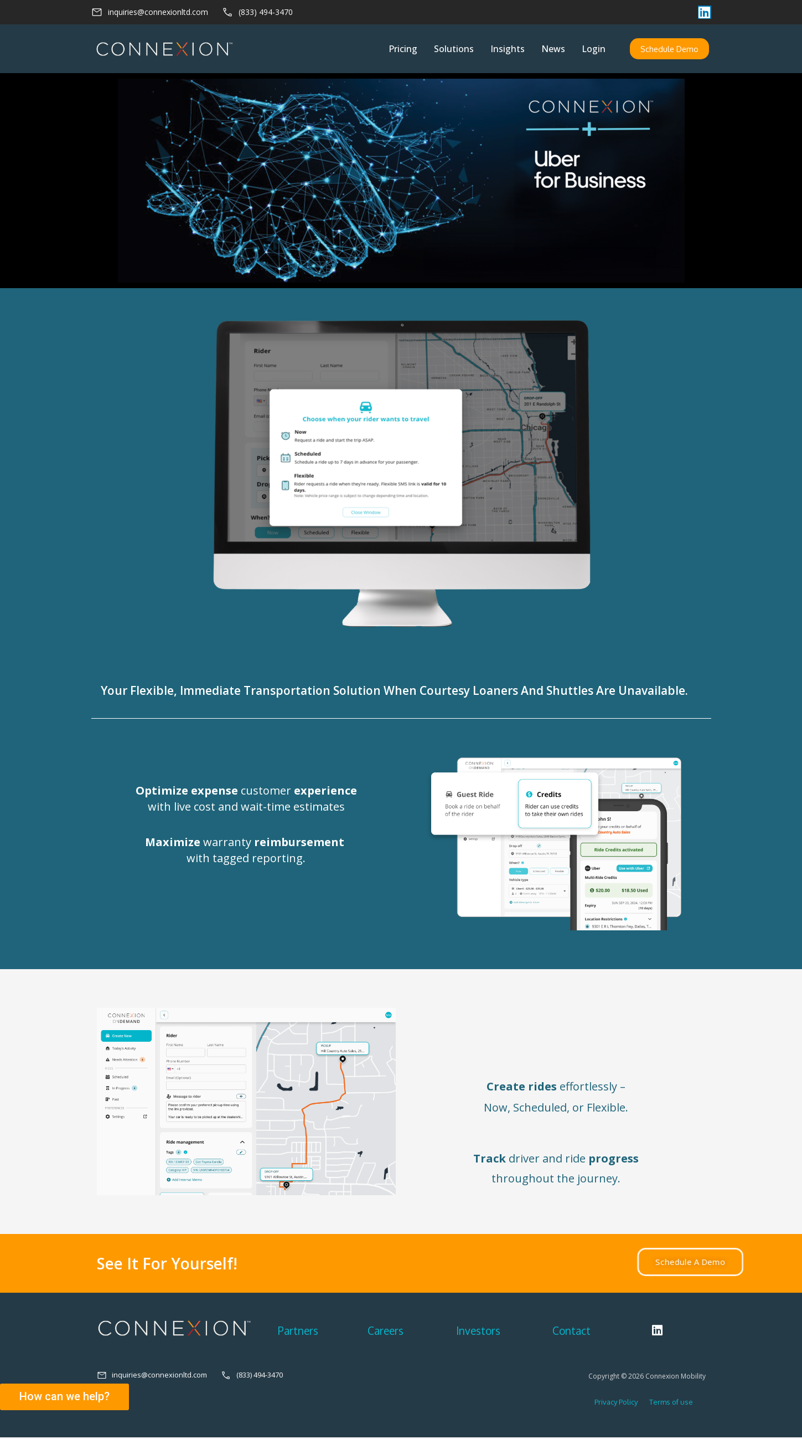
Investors (478, 1331)
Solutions (453, 49)
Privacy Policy (615, 1404)
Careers (385, 1331)
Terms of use (666, 1404)
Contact (571, 1331)
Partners (298, 1331)
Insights (507, 49)
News (553, 49)
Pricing (402, 49)
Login (593, 49)
